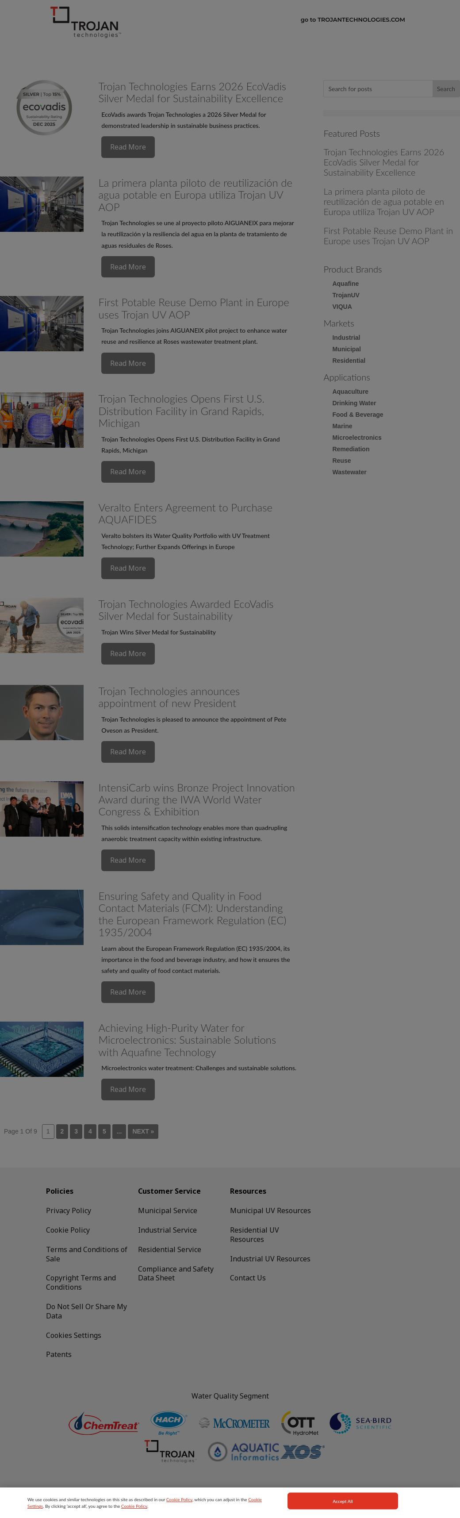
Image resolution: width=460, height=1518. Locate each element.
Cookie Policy (179, 1505)
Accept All (343, 1507)
